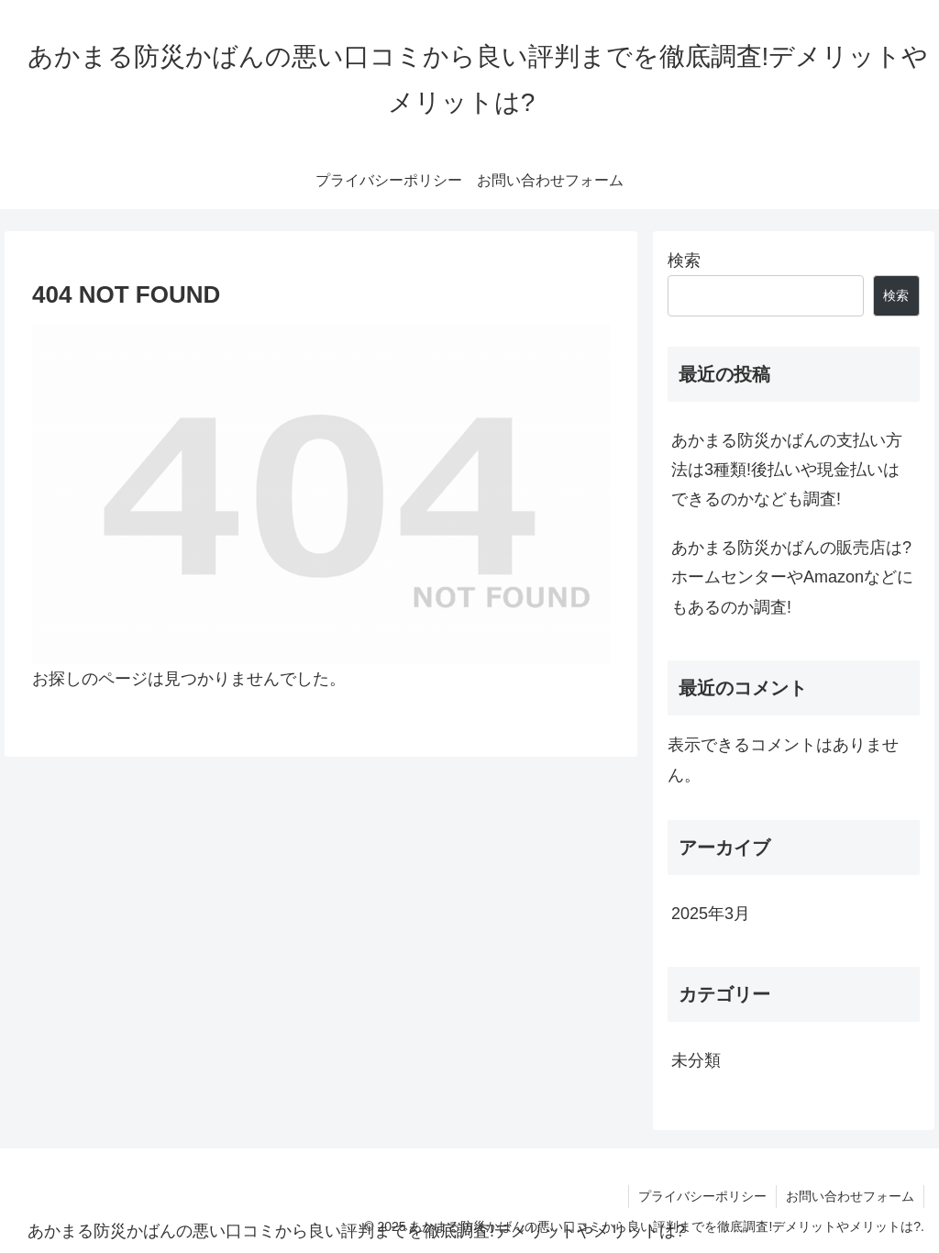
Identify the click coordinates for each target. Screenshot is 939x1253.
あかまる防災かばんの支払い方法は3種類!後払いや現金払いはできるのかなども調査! (786, 470)
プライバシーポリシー (702, 1196)
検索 (684, 260)
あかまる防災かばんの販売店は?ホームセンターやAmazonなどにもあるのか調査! (792, 577)
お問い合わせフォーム (850, 1196)
